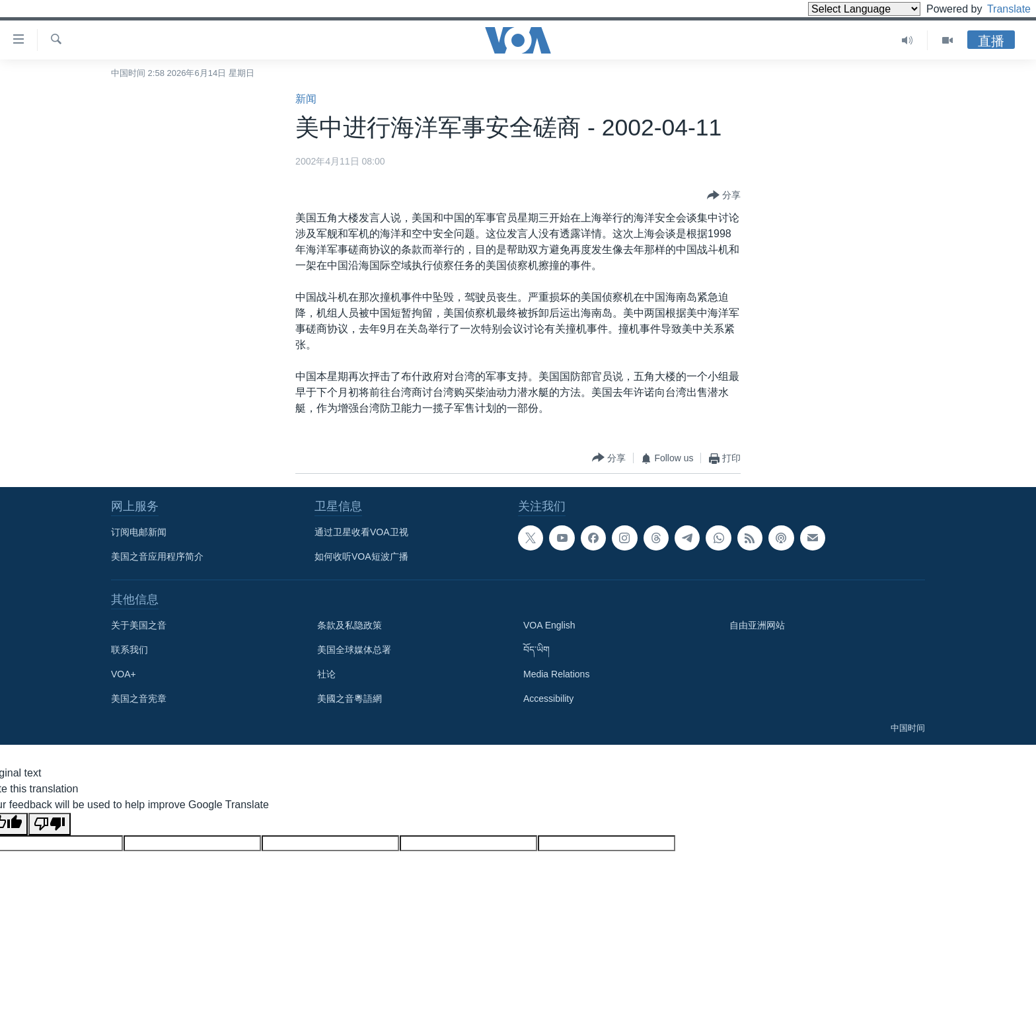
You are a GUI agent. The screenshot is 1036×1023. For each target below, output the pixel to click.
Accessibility (548, 698)
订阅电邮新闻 (138, 532)
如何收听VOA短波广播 (361, 556)
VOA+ (123, 674)
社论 (326, 674)
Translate (997, 9)
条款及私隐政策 (349, 625)
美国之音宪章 (138, 698)
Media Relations (556, 674)
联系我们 (129, 649)
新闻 (305, 98)
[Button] (724, 196)
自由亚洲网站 (757, 625)
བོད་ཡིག (536, 649)
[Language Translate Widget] (842, 9)
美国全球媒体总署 (354, 649)
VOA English (549, 625)
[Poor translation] (49, 824)
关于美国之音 (138, 625)
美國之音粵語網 (349, 698)
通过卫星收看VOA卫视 (361, 532)
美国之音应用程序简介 (157, 556)
